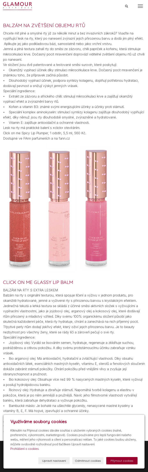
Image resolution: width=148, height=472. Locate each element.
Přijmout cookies (122, 461)
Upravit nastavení (54, 461)
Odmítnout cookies (88, 461)
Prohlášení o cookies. (24, 448)
